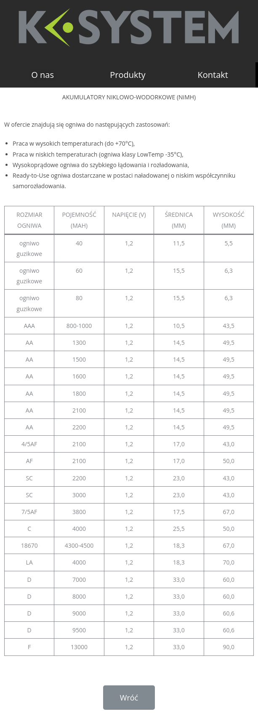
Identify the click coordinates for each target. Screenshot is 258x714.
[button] (42, 75)
